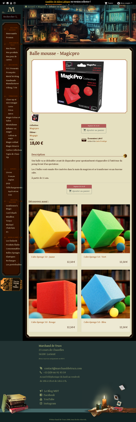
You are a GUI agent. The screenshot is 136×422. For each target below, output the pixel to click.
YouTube (47, 399)
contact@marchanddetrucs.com (61, 368)
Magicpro (34, 128)
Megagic (34, 135)
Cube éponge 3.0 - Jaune (43, 257)
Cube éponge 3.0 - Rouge (43, 322)
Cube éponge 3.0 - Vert (95, 257)
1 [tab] (80, 109)
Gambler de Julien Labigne (57, 1)
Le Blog (49, 391)
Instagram (48, 403)
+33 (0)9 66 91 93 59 (60, 376)
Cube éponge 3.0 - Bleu (95, 322)
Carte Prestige (101, 141)
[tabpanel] (79, 86)
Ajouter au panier (94, 130)
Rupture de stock (93, 126)
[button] (124, 3)
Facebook (47, 395)
